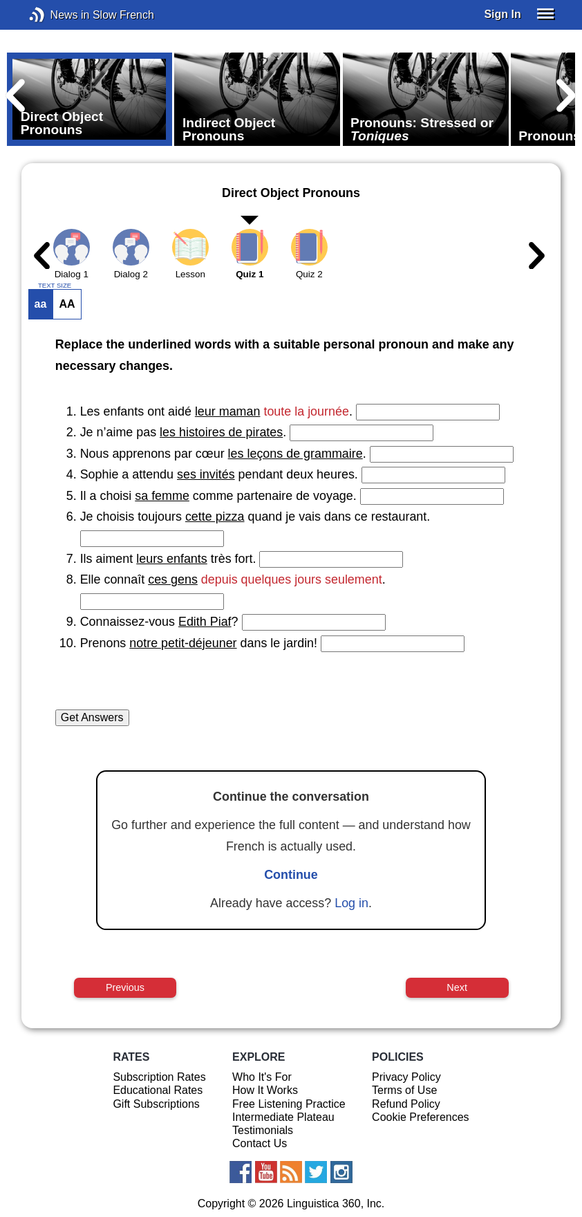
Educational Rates (158, 1090)
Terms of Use (404, 1090)
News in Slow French (57, 15)
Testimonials (262, 1130)
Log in (351, 903)
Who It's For (262, 1077)
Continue (291, 875)
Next (457, 987)
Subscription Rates (159, 1077)
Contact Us (259, 1143)
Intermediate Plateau (283, 1117)
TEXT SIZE (54, 285)
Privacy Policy (406, 1077)
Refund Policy (406, 1104)
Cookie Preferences (420, 1117)
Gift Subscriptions (156, 1104)
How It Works (265, 1090)
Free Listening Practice (289, 1104)
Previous (125, 987)
